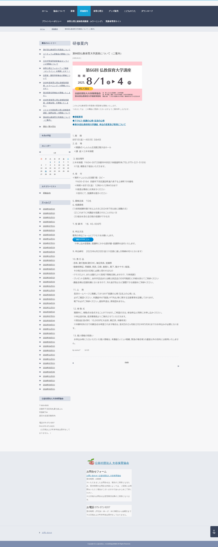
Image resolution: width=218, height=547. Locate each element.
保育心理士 (98, 11)
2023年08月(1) (49, 265)
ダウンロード (147, 11)
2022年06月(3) (49, 295)
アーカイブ (46, 202)
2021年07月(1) (49, 316)
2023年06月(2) (49, 269)
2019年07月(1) (49, 363)
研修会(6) (47, 193)
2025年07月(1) (49, 226)
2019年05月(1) (49, 368)
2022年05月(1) (49, 299)
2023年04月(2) (49, 278)
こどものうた (130, 11)
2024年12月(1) (49, 239)
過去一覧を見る (49, 126)
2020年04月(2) (49, 346)
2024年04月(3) (49, 248)
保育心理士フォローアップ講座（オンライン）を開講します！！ (56, 69)
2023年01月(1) (49, 286)
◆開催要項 (78, 117)
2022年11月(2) (49, 290)
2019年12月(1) (49, 355)
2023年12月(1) (49, 256)
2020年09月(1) (49, 333)
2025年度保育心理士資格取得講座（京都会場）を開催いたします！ (56, 103)
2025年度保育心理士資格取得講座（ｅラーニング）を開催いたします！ (56, 86)
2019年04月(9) (49, 372)
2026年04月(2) (49, 209)
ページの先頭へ (214, 531)
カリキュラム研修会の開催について (56, 55)
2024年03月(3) (49, 252)
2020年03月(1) (49, 350)
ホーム (45, 11)
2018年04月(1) (49, 385)
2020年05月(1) (49, 342)
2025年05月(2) (49, 230)
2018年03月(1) (49, 389)
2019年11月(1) (49, 359)
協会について (59, 11)
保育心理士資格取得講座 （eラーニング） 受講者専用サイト (94, 21)
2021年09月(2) (49, 312)
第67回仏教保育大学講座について (56, 50)
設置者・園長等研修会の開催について (56, 76)
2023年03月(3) (49, 282)
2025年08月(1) (49, 222)
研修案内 (84, 11)
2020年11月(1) (49, 329)
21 (46, 171)
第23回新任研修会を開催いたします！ (56, 94)
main (127, 362)
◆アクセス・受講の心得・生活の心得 (89, 121)
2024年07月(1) (49, 243)
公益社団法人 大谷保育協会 (107, 463)
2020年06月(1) (49, 338)
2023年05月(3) (49, 273)
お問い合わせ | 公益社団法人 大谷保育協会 (103, 476)
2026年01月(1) (49, 217)
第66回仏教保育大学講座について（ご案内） (56, 118)
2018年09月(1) (49, 381)
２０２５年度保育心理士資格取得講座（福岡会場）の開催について (56, 111)
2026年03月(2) (49, 213)
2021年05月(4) (49, 321)
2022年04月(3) (49, 303)
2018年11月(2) (49, 376)
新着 (73, 11)
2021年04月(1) (49, 325)
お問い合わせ (47, 533)
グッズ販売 (113, 11)
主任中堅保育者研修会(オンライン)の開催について (56, 62)
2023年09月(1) (49, 260)
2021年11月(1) (49, 308)
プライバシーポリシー (51, 21)
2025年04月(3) (49, 235)
